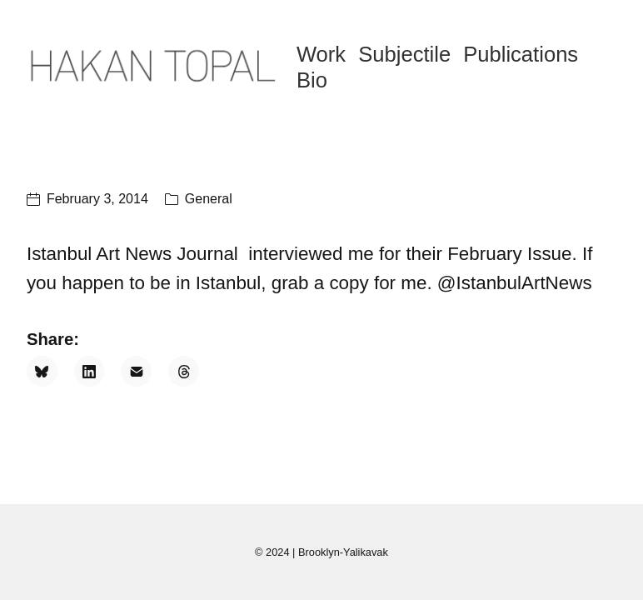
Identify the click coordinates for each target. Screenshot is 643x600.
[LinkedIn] (89, 371)
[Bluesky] (42, 371)
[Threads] (183, 371)
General (208, 199)
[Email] (136, 371)
